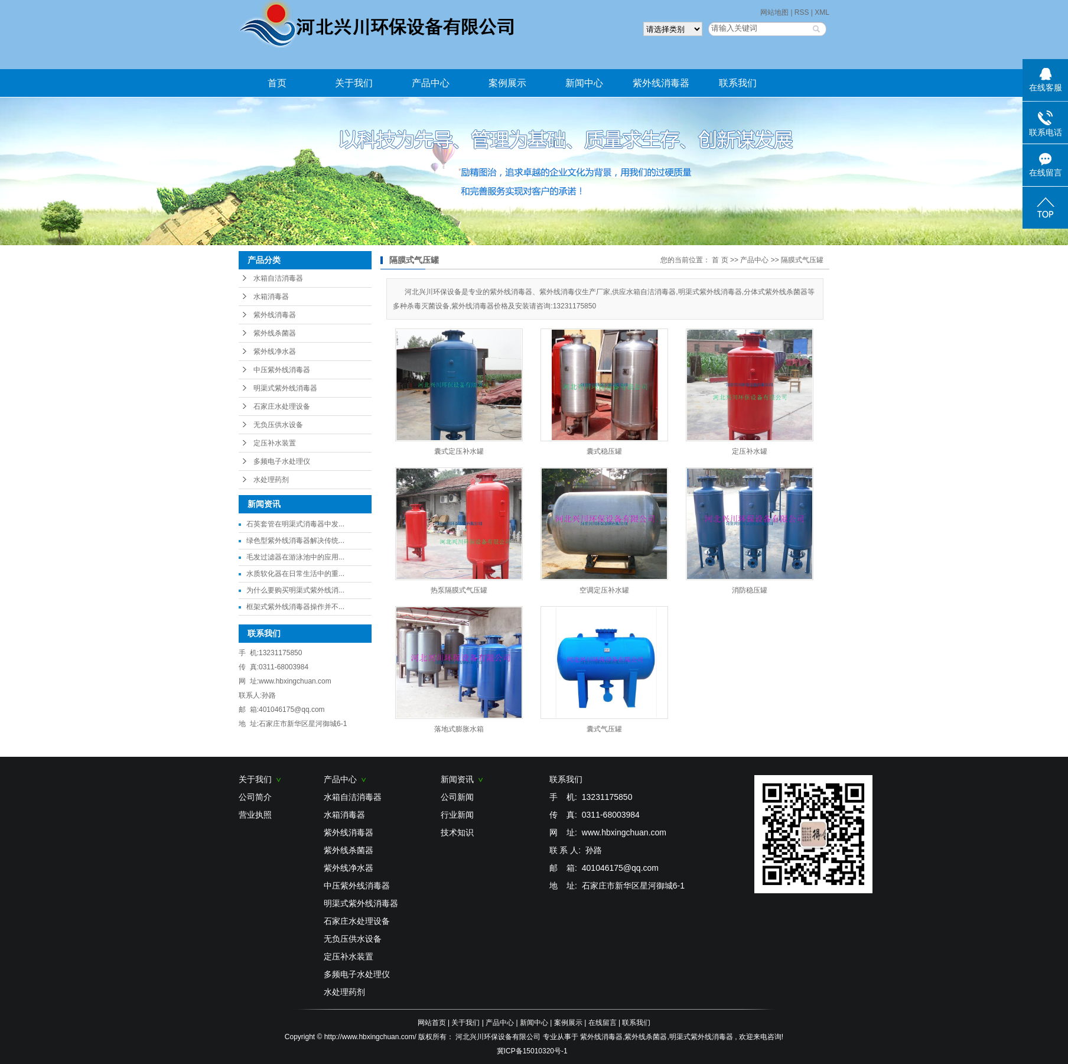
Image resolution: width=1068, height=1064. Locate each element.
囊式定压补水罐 (459, 451)
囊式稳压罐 (604, 451)
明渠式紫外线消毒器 (285, 388)
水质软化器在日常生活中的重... (295, 574)
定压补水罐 (749, 451)
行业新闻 (457, 814)
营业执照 (255, 814)
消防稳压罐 (749, 590)
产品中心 (431, 83)
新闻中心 (584, 83)
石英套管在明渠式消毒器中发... (295, 524)
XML (822, 12)
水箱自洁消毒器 (278, 278)
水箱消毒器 (271, 296)
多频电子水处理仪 (281, 461)
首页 (277, 83)
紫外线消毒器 (661, 83)
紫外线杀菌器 (274, 333)
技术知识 (457, 832)
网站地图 (775, 12)
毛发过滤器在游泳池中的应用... (295, 557)
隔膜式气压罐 (802, 260)
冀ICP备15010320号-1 (532, 1051)
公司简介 (255, 797)
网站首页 (432, 1023)
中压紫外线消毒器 (281, 370)
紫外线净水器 (274, 351)
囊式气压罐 (604, 729)
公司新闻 (457, 797)
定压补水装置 (274, 443)
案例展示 (507, 83)
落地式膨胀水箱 (459, 729)
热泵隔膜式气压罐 (459, 590)
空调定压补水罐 (604, 590)
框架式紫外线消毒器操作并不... (295, 607)
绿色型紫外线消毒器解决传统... (295, 540)
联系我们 (738, 83)
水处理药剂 (271, 480)
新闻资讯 (462, 779)
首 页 (720, 260)
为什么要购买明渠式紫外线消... (295, 590)
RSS (802, 12)
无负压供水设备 (278, 425)
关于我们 (354, 83)
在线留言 (602, 1023)
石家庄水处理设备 (281, 406)
